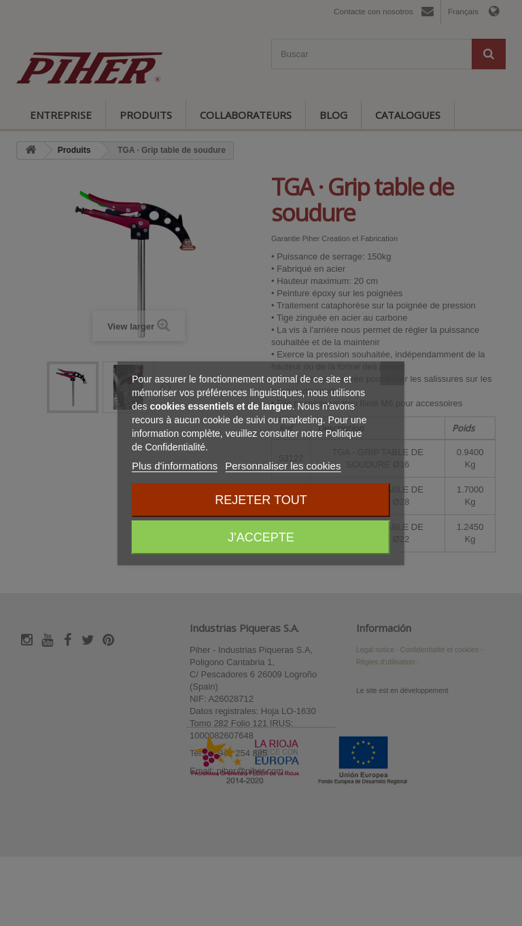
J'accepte (261, 537)
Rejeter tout (261, 500)
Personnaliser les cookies (283, 465)
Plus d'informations (175, 465)
